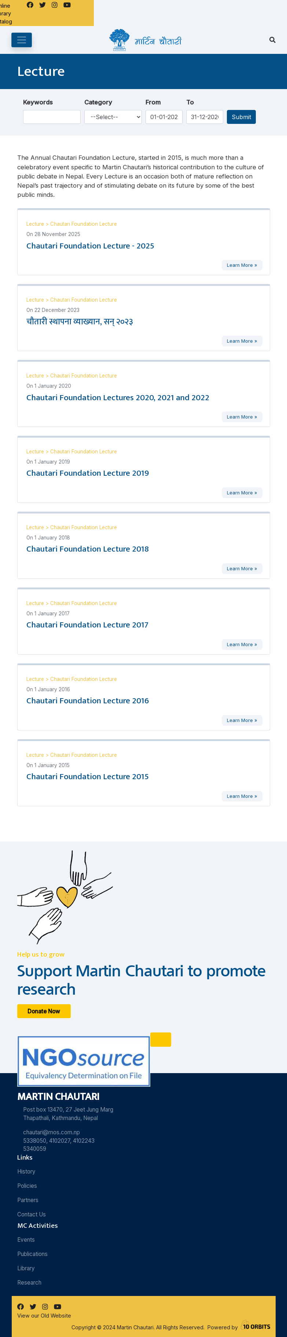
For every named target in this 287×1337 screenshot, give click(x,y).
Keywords (38, 102)
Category (98, 102)
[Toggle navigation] (21, 40)
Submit (241, 117)
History (26, 1171)
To (190, 102)
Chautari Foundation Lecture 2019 (87, 473)
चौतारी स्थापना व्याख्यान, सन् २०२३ (79, 322)
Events (26, 1239)
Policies (27, 1185)
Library (26, 1268)
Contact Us (31, 1214)
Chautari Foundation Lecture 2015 (87, 777)
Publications (32, 1254)
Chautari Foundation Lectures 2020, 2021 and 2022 (117, 398)
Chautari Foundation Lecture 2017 (87, 625)
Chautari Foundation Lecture (83, 224)
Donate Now (43, 1011)
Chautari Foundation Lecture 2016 (87, 701)
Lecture (35, 224)
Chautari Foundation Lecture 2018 (87, 549)
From (153, 102)
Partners (27, 1200)
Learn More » (242, 265)
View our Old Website (44, 1315)
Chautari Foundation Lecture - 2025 (90, 246)
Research (29, 1282)
